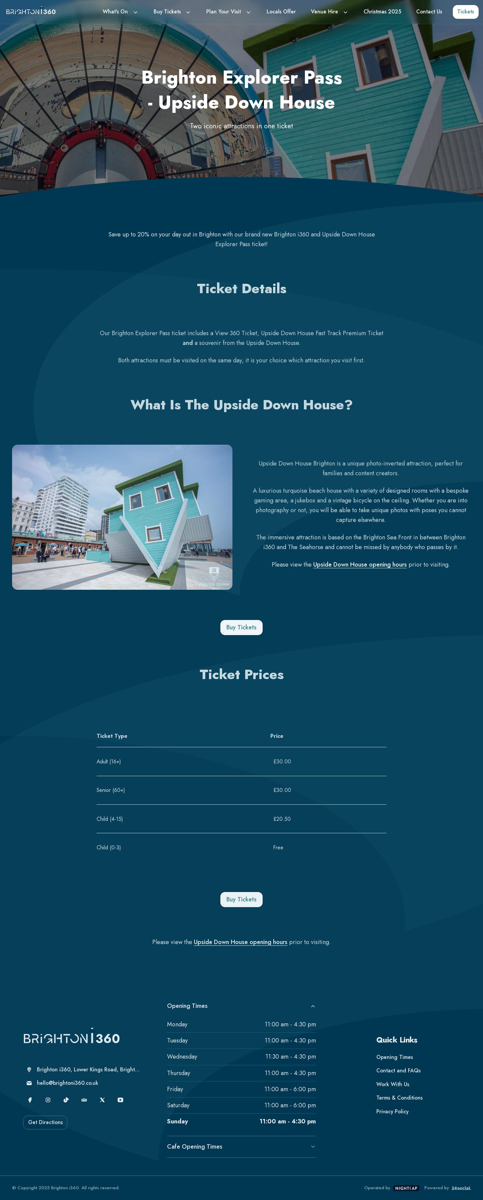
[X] (102, 1100)
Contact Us (429, 11)
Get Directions (45, 1122)
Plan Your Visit (223, 11)
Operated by (392, 1188)
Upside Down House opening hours (360, 564)
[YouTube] (120, 1100)
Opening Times (241, 1006)
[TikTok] (66, 1100)
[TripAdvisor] (84, 1100)
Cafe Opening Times (241, 1146)
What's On (115, 11)
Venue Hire (324, 11)
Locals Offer (281, 11)
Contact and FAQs (398, 1070)
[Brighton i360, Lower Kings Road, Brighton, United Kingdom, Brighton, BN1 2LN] (83, 1070)
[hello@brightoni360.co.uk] (83, 1083)
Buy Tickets (167, 11)
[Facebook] (30, 1100)
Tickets (465, 11)
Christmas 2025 (382, 11)
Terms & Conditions (399, 1098)
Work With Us (392, 1084)
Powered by (447, 1188)
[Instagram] (48, 1100)
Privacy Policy (392, 1111)
